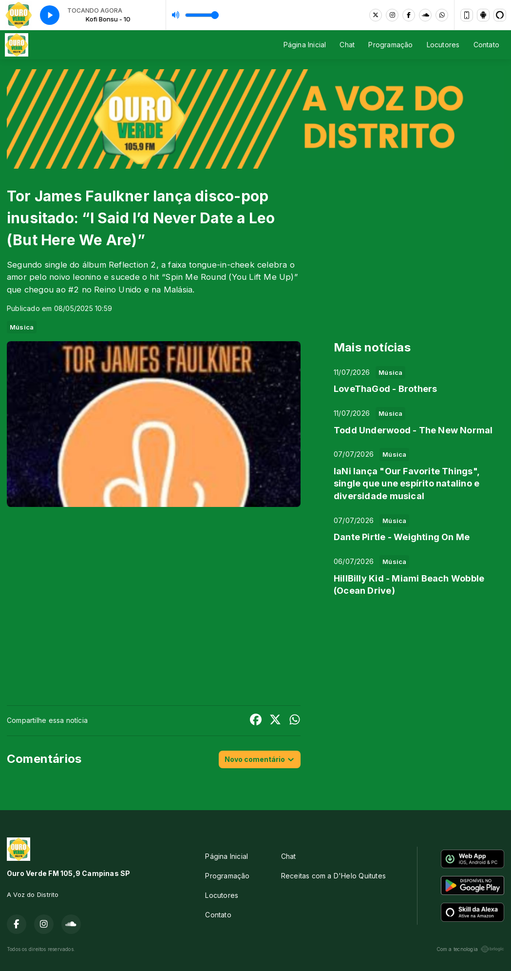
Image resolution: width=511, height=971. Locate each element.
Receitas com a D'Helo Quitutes (333, 876)
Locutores (443, 44)
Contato (486, 44)
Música (22, 327)
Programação (390, 44)
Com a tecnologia (470, 949)
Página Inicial (305, 44)
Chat (347, 44)
